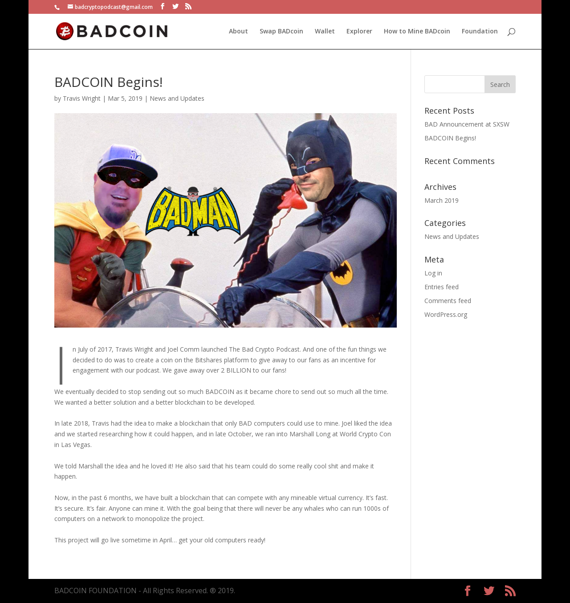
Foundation (480, 31)
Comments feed (447, 300)
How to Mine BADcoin (417, 31)
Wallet (325, 31)
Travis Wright (82, 98)
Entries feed (441, 287)
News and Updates (177, 98)
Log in (433, 273)
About (238, 31)
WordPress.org (445, 314)
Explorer (359, 31)
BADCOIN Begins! (450, 138)
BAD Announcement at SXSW (466, 124)
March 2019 (441, 200)
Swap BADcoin (281, 31)
